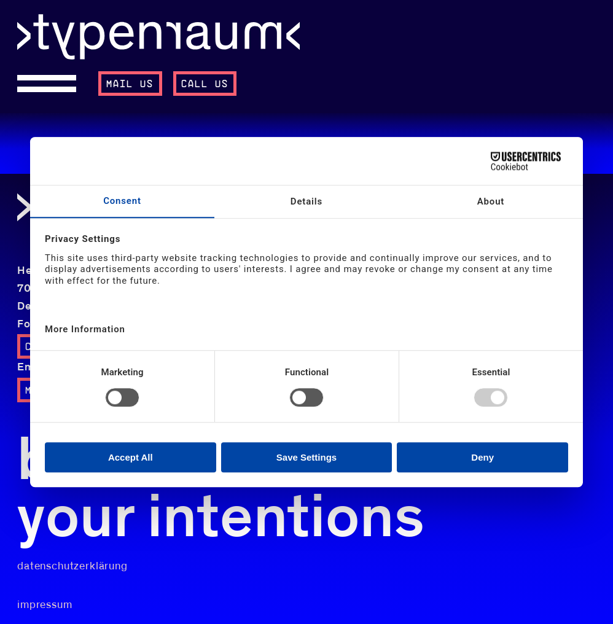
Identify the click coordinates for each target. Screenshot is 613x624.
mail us (130, 84)
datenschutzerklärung (72, 566)
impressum (44, 604)
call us (205, 84)
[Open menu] (52, 83)
